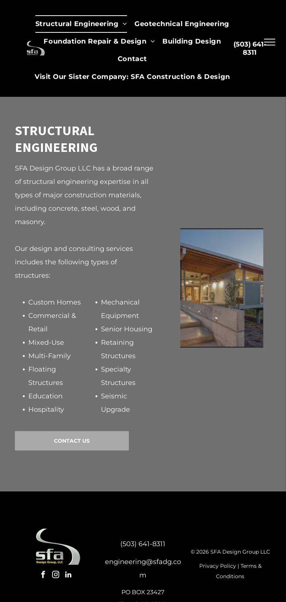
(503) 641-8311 (142, 544)
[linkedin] (68, 575)
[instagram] (55, 575)
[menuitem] (81, 24)
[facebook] (43, 575)
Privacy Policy (217, 566)
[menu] (269, 42)
